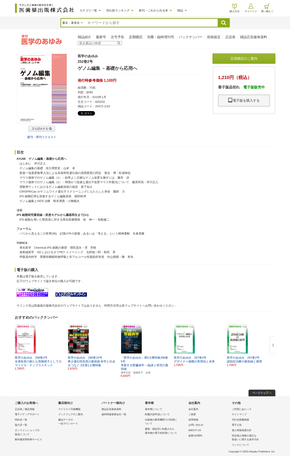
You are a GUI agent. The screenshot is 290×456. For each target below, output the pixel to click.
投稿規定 (214, 37)
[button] (272, 345)
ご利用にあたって (242, 409)
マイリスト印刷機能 (69, 409)
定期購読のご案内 (243, 58)
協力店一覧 (21, 424)
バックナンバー (190, 37)
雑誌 (180, 10)
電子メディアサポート (27, 414)
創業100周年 (195, 435)
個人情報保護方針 (242, 430)
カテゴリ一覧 (88, 10)
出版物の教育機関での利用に (165, 422)
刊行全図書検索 (240, 419)
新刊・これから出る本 (153, 10)
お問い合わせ (195, 424)
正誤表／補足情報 (25, 409)
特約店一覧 (21, 419)
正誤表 (230, 37)
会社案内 (193, 409)
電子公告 (237, 424)
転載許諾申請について (157, 414)
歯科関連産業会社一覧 (114, 414)
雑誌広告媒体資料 (253, 37)
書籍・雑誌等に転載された (165, 431)
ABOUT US (194, 430)
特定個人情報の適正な (252, 438)
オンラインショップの (35, 432)
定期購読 (135, 37)
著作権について (153, 409)
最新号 (101, 37)
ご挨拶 (192, 414)
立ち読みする (40, 128)
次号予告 (117, 37)
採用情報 (193, 419)
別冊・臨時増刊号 (160, 37)
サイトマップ (239, 414)
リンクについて (240, 444)
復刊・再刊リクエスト (41, 137)
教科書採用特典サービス (28, 439)
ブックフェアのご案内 (70, 414)
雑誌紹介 (84, 37)
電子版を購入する (244, 100)
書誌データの (78, 422)
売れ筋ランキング (118, 10)
